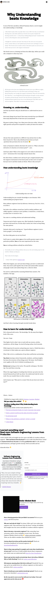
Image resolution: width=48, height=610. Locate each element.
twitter (6, 519)
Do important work (11, 416)
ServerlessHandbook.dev (11, 545)
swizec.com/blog (18, 567)
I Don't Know (9, 422)
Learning (31, 399)
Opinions (26, 399)
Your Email (26, 467)
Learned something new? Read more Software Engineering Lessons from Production (22, 432)
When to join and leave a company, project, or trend (20, 419)
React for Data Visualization (34, 553)
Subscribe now (36, 474)
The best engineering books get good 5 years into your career (23, 410)
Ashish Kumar (6, 487)
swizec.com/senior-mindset (33, 535)
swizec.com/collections (30, 559)
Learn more (23, 507)
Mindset (37, 399)
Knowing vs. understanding (16, 107)
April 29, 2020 (21, 259)
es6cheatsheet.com (22, 573)
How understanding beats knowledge (20, 167)
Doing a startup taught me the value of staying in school (22, 413)
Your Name (26, 462)
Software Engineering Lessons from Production (11, 457)
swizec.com (6, 2)
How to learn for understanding (18, 329)
